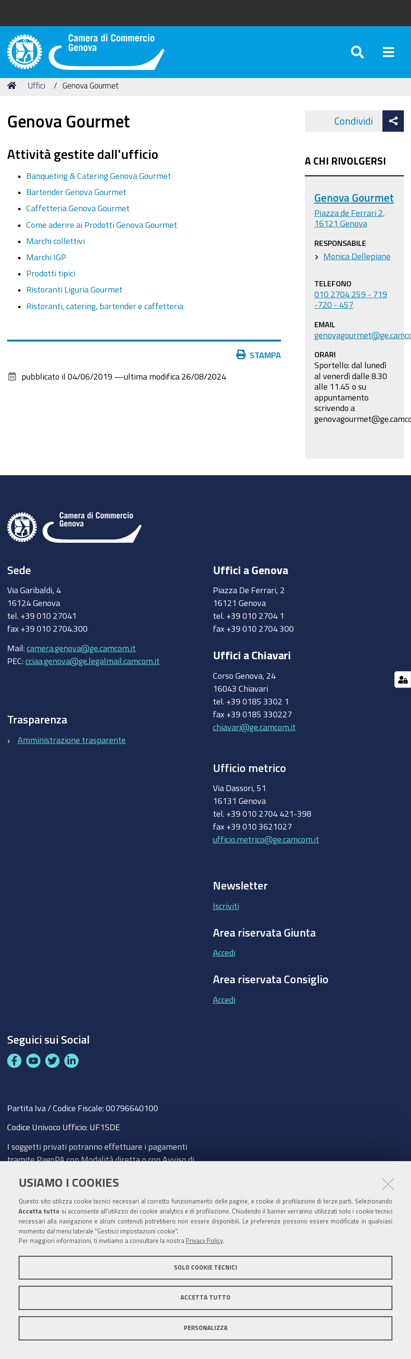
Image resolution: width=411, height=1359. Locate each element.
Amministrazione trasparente (72, 750)
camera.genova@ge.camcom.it (81, 659)
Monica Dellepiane (357, 267)
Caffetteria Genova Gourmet (78, 219)
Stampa (261, 366)
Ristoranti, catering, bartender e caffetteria (104, 317)
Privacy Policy (204, 1241)
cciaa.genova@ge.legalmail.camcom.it (92, 671)
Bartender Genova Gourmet (76, 203)
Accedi (224, 963)
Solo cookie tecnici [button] (205, 1267)
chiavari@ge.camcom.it (254, 737)
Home (13, 96)
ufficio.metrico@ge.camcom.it (266, 850)
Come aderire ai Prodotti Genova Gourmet (101, 235)
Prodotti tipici (50, 284)
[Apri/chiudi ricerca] (357, 57)
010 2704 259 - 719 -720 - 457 (350, 310)
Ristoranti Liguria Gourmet (74, 300)
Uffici (36, 96)
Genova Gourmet (354, 208)
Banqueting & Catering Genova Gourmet (98, 186)
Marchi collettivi (55, 251)
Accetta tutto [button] (205, 1297)
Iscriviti (226, 916)
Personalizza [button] (206, 1328)
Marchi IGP (46, 268)
